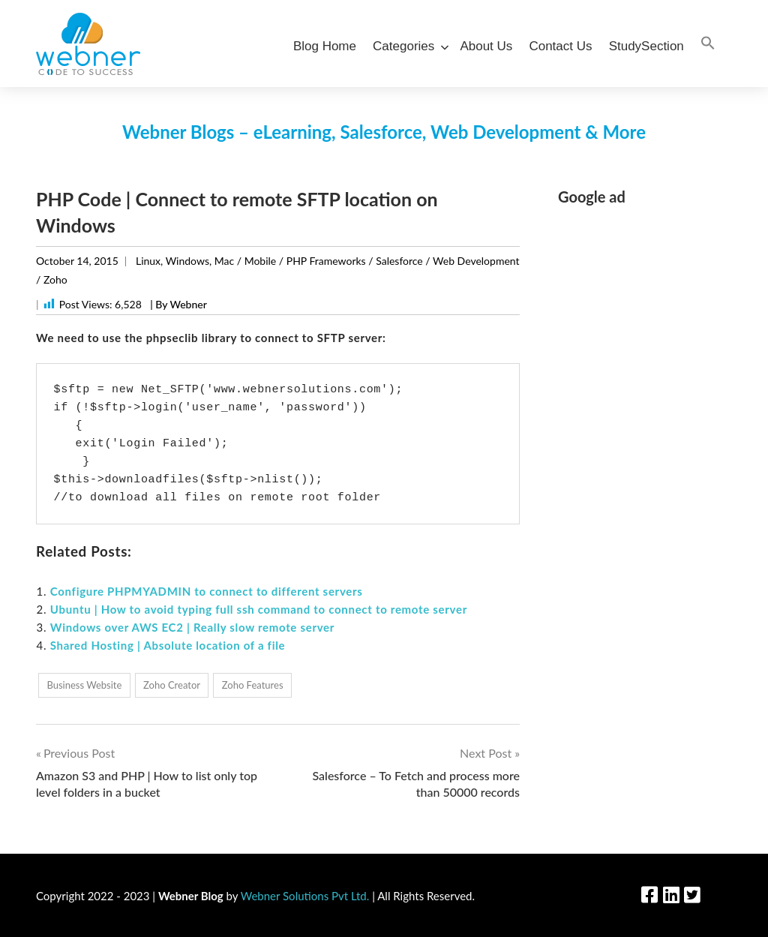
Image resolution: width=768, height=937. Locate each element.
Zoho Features (253, 685)
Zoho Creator (171, 685)
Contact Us (560, 46)
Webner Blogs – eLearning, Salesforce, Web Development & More (384, 132)
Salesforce (399, 260)
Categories (408, 46)
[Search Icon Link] (708, 44)
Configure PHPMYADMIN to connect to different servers (206, 591)
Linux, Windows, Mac (185, 260)
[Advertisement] (645, 445)
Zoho (56, 279)
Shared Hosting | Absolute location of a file (168, 645)
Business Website (84, 685)
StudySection (646, 46)
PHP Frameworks (326, 260)
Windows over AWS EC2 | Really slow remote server (192, 627)
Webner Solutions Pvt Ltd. (305, 895)
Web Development (476, 260)
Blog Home (324, 46)
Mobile (260, 260)
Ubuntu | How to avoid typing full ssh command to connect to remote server (258, 609)
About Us (486, 46)
